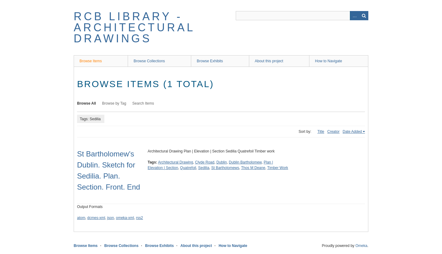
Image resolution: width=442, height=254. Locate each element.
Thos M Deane (253, 168)
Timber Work (277, 168)
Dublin (221, 162)
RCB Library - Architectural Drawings (134, 27)
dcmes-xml (96, 218)
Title (320, 131)
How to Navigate (328, 61)
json (110, 218)
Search (363, 15)
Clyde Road (205, 162)
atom (81, 218)
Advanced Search (354, 15)
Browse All (86, 103)
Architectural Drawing (175, 162)
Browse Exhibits (210, 61)
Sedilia (203, 168)
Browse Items (90, 61)
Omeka (361, 246)
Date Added (352, 131)
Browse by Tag (114, 103)
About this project (269, 61)
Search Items (143, 103)
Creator (333, 131)
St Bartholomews (225, 168)
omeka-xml (125, 218)
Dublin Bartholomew (245, 162)
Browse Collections (149, 61)
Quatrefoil (188, 168)
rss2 (139, 218)
